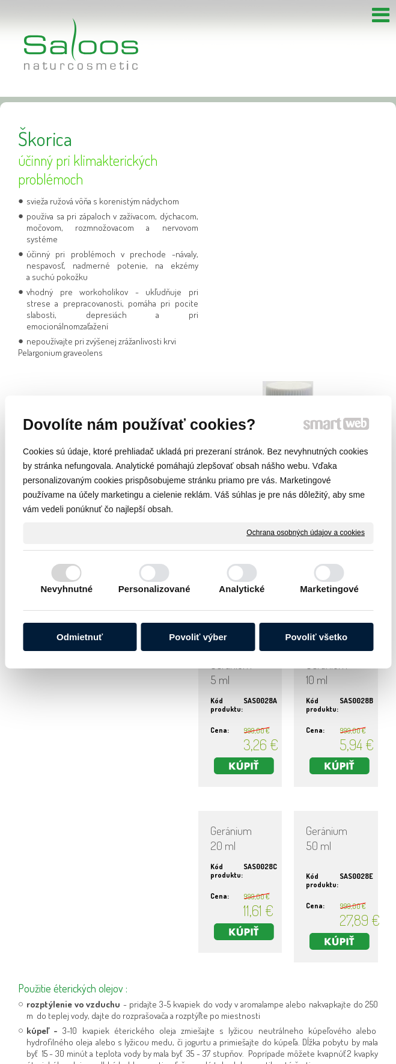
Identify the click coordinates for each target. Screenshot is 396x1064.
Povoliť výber (198, 637)
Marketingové (329, 589)
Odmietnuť (79, 637)
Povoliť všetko (316, 637)
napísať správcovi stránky (177, 1057)
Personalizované (154, 589)
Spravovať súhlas (345, 1057)
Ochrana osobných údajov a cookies (305, 532)
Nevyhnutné (66, 589)
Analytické (241, 589)
